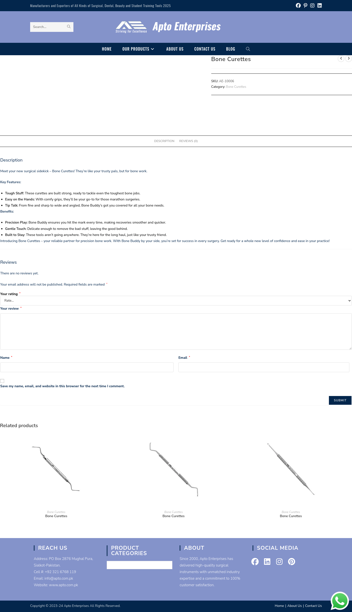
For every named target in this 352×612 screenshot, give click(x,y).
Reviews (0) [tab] (188, 141)
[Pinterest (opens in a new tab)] (305, 5)
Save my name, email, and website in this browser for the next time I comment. (62, 386)
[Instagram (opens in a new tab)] (312, 5)
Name (6, 357)
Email (184, 357)
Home (279, 605)
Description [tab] (164, 141)
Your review (10, 308)
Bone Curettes (236, 87)
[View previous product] (341, 58)
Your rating (10, 294)
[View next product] (348, 58)
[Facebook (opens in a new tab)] (298, 5)
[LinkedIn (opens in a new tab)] (319, 5)
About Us (294, 605)
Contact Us (313, 605)
